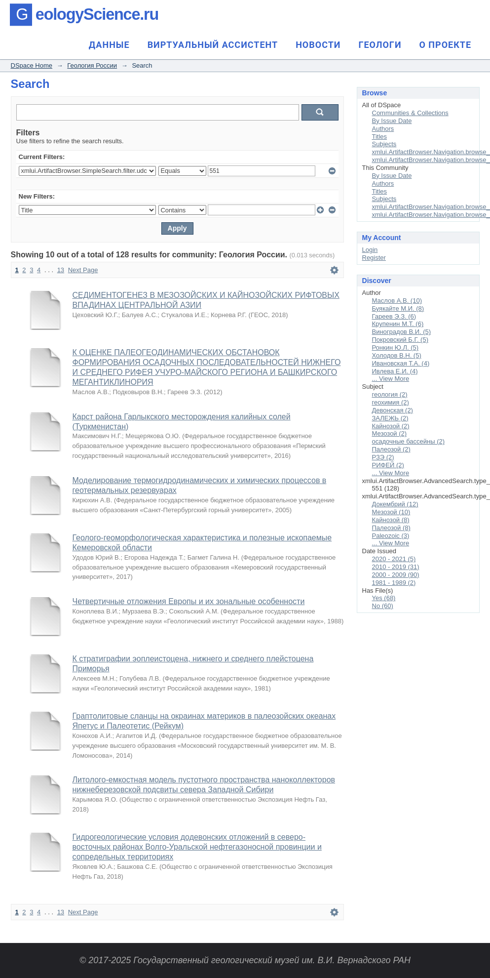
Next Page (83, 270)
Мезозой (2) (389, 433)
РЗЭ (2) (383, 457)
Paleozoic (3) (391, 535)
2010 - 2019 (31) (395, 566)
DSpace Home (32, 65)
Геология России (92, 65)
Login (370, 249)
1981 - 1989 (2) (394, 582)
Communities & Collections (410, 113)
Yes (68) (384, 598)
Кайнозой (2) (391, 426)
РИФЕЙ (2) (388, 465)
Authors (383, 128)
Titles (379, 136)
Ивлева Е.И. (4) (395, 371)
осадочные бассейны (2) (408, 441)
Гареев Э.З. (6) (394, 316)
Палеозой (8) (391, 527)
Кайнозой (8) (391, 520)
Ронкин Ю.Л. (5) (395, 347)
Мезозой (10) (391, 512)
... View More (391, 378)
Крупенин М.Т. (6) (398, 323)
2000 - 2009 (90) (395, 574)
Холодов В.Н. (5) (396, 355)
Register (374, 257)
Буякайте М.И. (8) (398, 308)
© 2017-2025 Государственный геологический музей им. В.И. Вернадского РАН (245, 960)
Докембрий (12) (395, 504)
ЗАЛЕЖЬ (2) (390, 418)
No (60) (382, 606)
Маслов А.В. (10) (397, 300)
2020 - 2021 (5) (394, 559)
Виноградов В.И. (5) (401, 331)
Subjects (384, 144)
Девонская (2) (392, 410)
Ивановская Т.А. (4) (401, 363)
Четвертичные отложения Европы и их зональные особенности (189, 601)
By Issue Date (392, 120)
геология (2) (390, 394)
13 (60, 270)
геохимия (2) (390, 402)
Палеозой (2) (391, 449)
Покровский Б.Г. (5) (400, 339)
